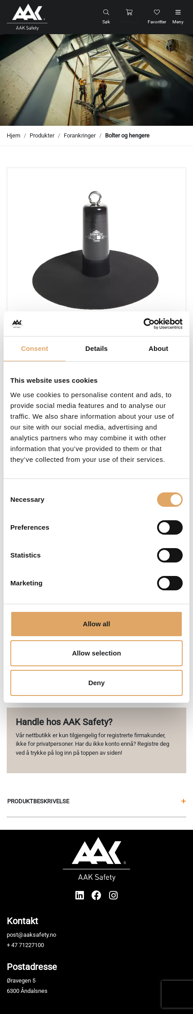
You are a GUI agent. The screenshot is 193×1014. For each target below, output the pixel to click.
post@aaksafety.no (31, 934)
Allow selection (96, 653)
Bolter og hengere (127, 135)
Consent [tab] (34, 348)
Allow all (96, 624)
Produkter (42, 135)
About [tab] (158, 348)
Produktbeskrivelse (96, 801)
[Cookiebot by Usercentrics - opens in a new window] (143, 324)
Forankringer (80, 135)
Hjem (13, 135)
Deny (96, 682)
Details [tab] (96, 348)
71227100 (31, 945)
